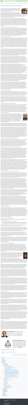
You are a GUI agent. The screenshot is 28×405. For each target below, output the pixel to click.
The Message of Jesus (7, 379)
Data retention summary (7, 403)
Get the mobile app (6, 404)
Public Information (7, 3)
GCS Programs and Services (8, 386)
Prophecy (5, 384)
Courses (4, 3)
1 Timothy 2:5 (7, 166)
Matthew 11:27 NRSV (3, 111)
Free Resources (11, 3)
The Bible (5, 380)
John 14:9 (12, 119)
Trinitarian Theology (15, 3)
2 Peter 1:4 (24, 289)
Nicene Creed (10, 189)
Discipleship (6, 382)
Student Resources (5, 395)
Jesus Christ (6, 378)
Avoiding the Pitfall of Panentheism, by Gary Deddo (22, 3)
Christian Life (6, 383)
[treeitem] (14, 377)
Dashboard (2, 3)
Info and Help (5, 388)
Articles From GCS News (7, 385)
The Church (5, 381)
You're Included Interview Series (8, 387)
